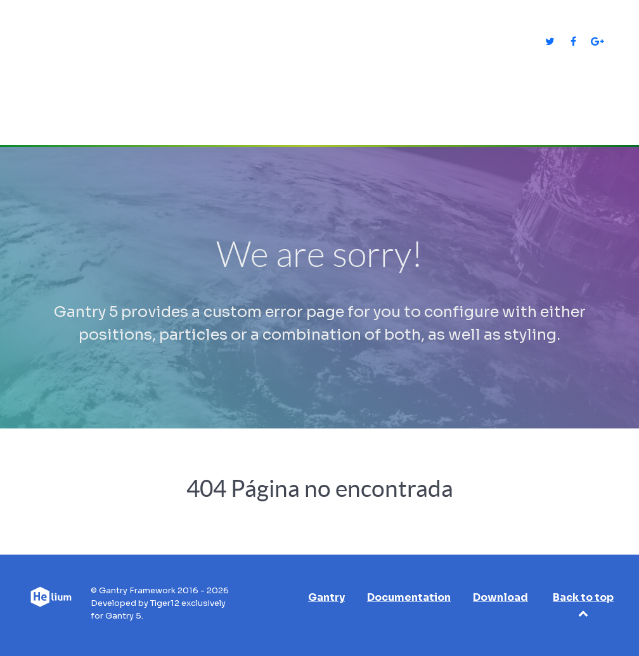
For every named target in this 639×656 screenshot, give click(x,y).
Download (500, 597)
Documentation (409, 597)
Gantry (326, 597)
